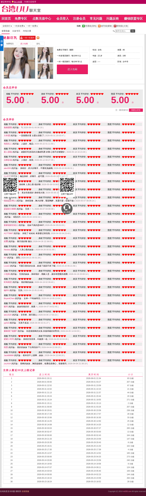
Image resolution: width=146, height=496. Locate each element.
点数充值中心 (41, 18)
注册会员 (79, 18)
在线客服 (25, 491)
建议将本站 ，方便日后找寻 (18, 2)
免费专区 (21, 18)
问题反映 (112, 18)
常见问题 (96, 18)
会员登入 (62, 18)
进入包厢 (72, 69)
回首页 (6, 18)
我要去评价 (136, 110)
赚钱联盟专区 (133, 18)
